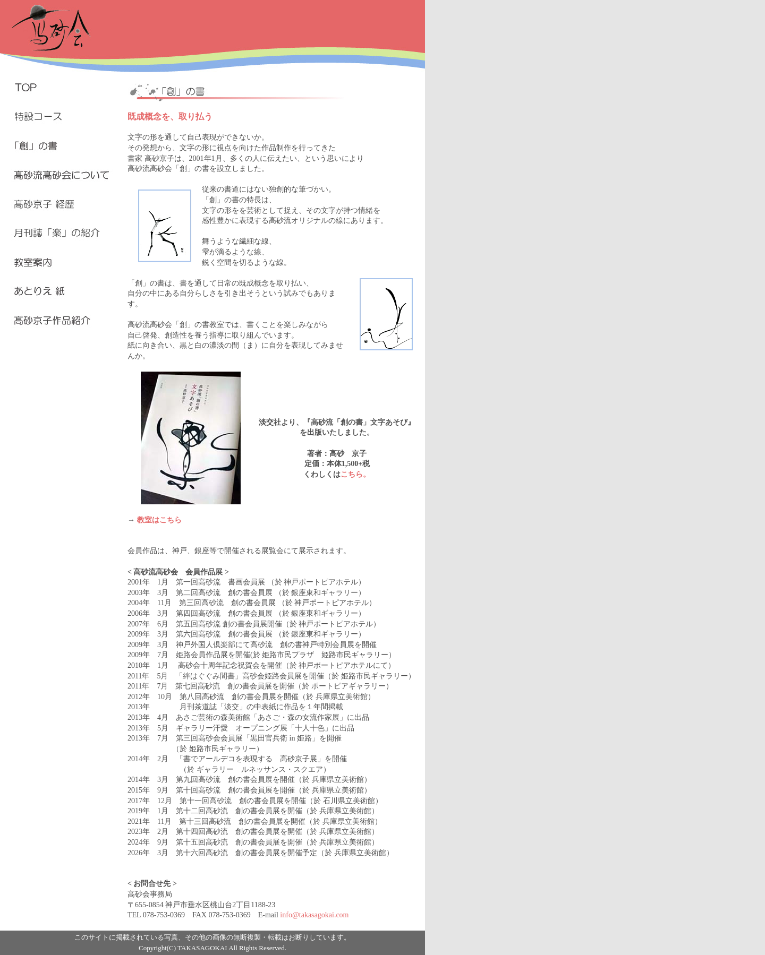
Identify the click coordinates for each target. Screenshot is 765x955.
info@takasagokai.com (314, 915)
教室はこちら (159, 520)
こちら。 (355, 474)
